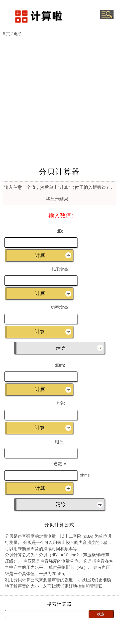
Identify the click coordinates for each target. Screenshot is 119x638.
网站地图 (72, 633)
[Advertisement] (59, 91)
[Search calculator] (41, 606)
